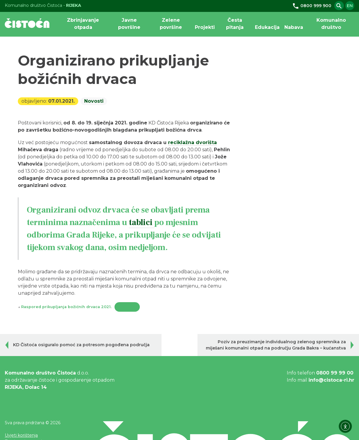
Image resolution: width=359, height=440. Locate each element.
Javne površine (129, 23)
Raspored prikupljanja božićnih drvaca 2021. (66, 307)
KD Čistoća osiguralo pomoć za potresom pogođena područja (81, 344)
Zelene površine (171, 23)
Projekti (205, 27)
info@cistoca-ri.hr (331, 380)
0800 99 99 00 (334, 373)
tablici (141, 222)
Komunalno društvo (331, 23)
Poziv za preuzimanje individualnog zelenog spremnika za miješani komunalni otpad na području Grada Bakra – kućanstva (276, 345)
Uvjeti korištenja (21, 435)
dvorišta (205, 142)
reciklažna (181, 142)
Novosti (94, 101)
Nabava (293, 27)
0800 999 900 (311, 5)
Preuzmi (127, 307)
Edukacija (267, 27)
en (350, 5)
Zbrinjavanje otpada (83, 23)
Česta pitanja (235, 23)
